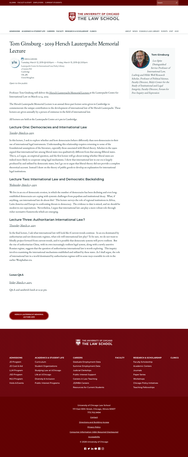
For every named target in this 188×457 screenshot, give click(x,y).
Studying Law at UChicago (49, 369)
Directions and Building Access (94, 421)
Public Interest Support (85, 374)
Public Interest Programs (48, 382)
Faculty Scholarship (144, 361)
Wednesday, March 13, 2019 (22, 184)
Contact (94, 416)
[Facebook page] (85, 448)
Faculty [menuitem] (60, 30)
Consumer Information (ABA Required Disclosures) (94, 431)
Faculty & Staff (24, 3)
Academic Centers (143, 365)
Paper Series (140, 374)
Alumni (12, 3)
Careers (78, 357)
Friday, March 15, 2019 (20, 281)
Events (164, 30)
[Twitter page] (89, 448)
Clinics (175, 357)
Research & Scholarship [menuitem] (76, 30)
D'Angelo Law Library (149, 30)
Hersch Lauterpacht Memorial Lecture (68, 92)
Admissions (15, 357)
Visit (171, 30)
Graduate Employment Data (88, 361)
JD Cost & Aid (17, 365)
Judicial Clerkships (83, 369)
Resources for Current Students (89, 386)
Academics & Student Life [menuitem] (33, 30)
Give (177, 30)
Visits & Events (17, 382)
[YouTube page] (96, 448)
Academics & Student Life (49, 357)
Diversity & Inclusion (46, 378)
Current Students (53, 3)
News (135, 30)
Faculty (119, 357)
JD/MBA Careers (82, 382)
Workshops (140, 378)
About (128, 30)
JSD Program (17, 374)
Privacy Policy (94, 426)
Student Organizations (47, 365)
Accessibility (94, 436)
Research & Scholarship (147, 357)
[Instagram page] (103, 448)
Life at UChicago (44, 374)
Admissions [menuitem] (14, 30)
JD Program (16, 361)
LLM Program (17, 369)
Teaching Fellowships (145, 386)
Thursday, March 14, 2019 (22, 224)
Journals (138, 369)
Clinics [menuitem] (93, 30)
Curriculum (41, 361)
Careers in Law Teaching (86, 378)
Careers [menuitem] (51, 30)
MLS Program (17, 378)
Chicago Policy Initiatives (146, 382)
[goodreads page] (99, 448)
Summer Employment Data (87, 365)
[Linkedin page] (92, 448)
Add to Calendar (31, 58)
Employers (38, 3)
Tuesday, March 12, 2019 (21, 132)
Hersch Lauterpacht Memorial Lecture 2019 (29, 314)
